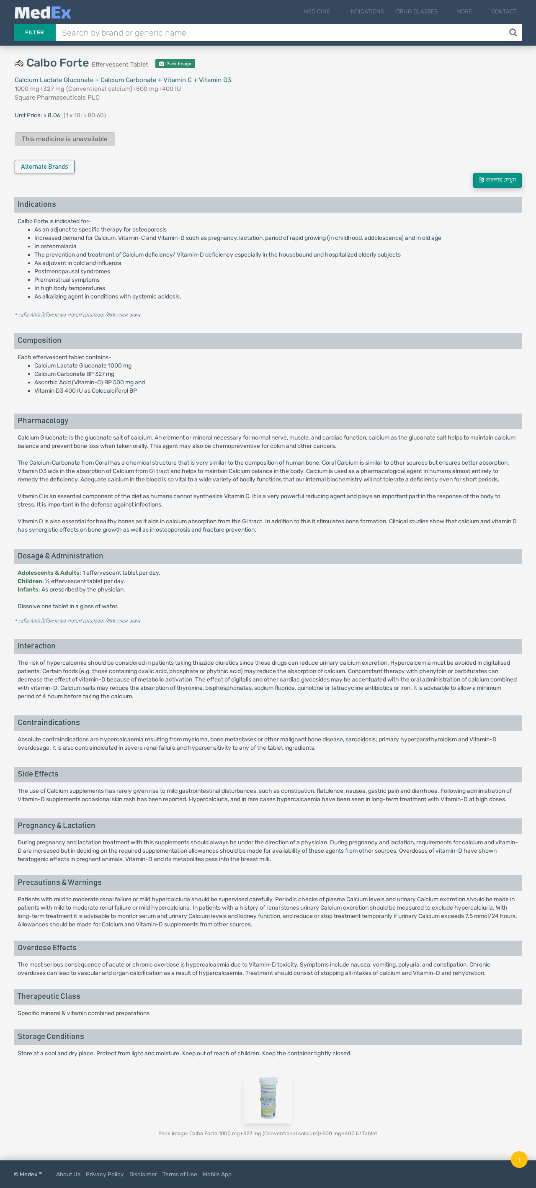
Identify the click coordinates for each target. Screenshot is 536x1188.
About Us (68, 1174)
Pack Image (175, 64)
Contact (504, 11)
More (471, 11)
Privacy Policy (105, 1174)
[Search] (514, 32)
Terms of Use (179, 1174)
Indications (380, 11)
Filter (34, 32)
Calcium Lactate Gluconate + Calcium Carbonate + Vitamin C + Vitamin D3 (123, 80)
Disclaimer (143, 1174)
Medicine (338, 11)
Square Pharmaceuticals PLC (57, 97)
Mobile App (217, 1174)
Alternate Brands (44, 167)
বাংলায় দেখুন (497, 180)
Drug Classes (430, 11)
